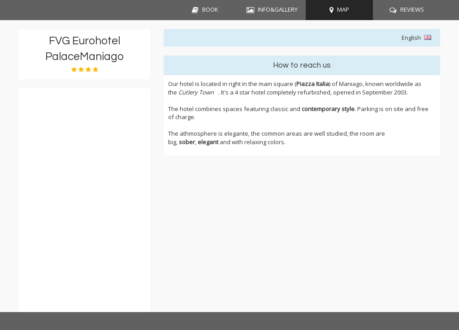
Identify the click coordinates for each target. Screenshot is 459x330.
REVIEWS (412, 9)
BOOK (210, 9)
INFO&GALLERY (278, 9)
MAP (343, 9)
